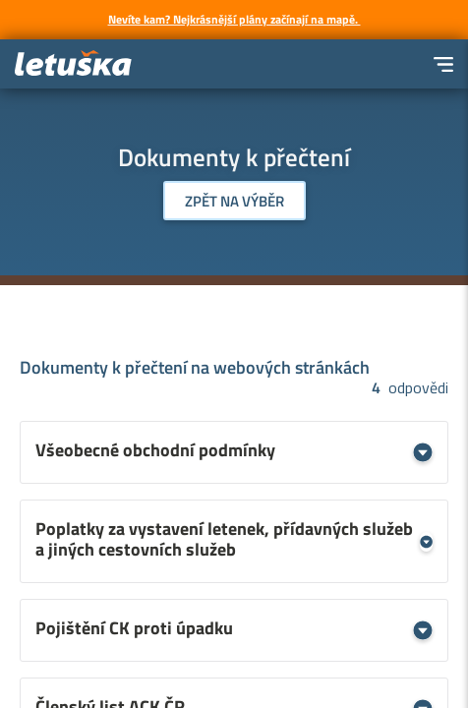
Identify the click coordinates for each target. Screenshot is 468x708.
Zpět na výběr (234, 201)
